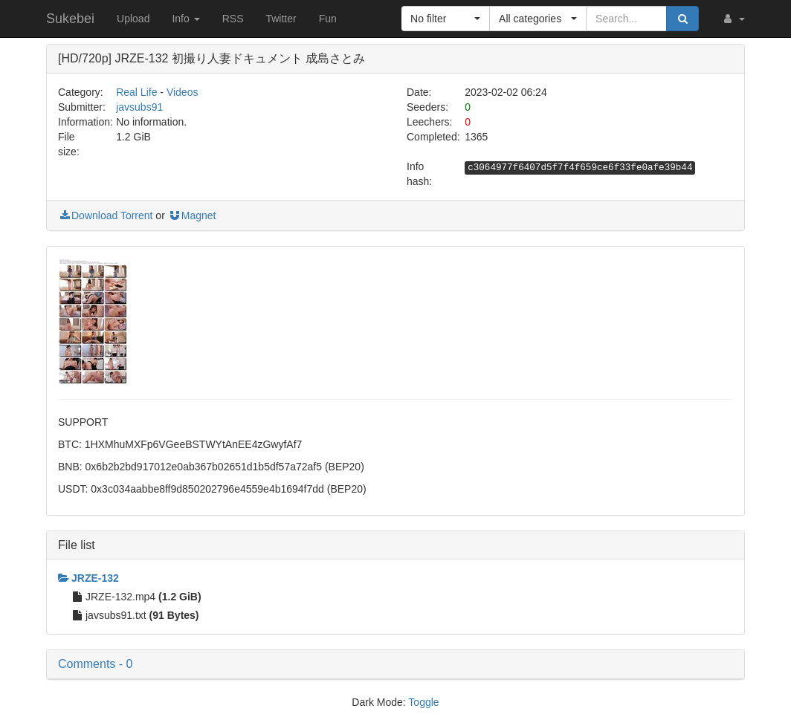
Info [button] (185, 19)
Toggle (423, 702)
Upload (133, 19)
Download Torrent (105, 215)
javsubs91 (139, 107)
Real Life (136, 92)
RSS (233, 19)
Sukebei (70, 18)
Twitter (280, 19)
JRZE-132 (88, 578)
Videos (182, 92)
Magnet (192, 215)
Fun (328, 19)
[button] (733, 18)
